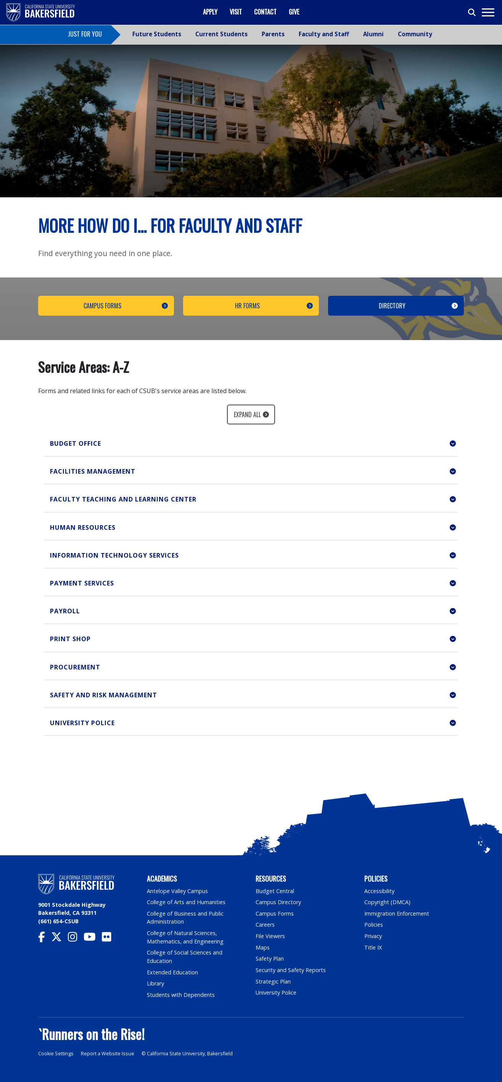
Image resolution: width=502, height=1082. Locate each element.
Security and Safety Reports (291, 970)
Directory (392, 305)
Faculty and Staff (324, 34)
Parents (273, 34)
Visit (236, 11)
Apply (210, 11)
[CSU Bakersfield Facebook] (44, 938)
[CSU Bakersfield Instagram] (76, 938)
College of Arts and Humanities (186, 902)
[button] (251, 443)
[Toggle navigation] (487, 12)
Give (294, 11)
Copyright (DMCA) (387, 902)
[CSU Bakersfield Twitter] (59, 938)
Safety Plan (270, 958)
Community (415, 34)
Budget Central (275, 891)
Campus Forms (102, 305)
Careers (265, 924)
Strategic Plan (273, 981)
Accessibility (379, 891)
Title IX (373, 947)
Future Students (156, 34)
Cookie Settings (56, 1053)
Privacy (373, 936)
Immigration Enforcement (396, 913)
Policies (373, 924)
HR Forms (247, 305)
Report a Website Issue (107, 1053)
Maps (263, 947)
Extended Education (172, 972)
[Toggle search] (472, 12)
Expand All (247, 414)
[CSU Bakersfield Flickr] (109, 938)
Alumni (373, 34)
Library (155, 983)
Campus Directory (278, 902)
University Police (276, 992)
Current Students (221, 34)
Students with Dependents (181, 994)
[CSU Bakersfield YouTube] (93, 938)
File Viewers (270, 936)
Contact (265, 11)
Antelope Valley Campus (177, 891)
